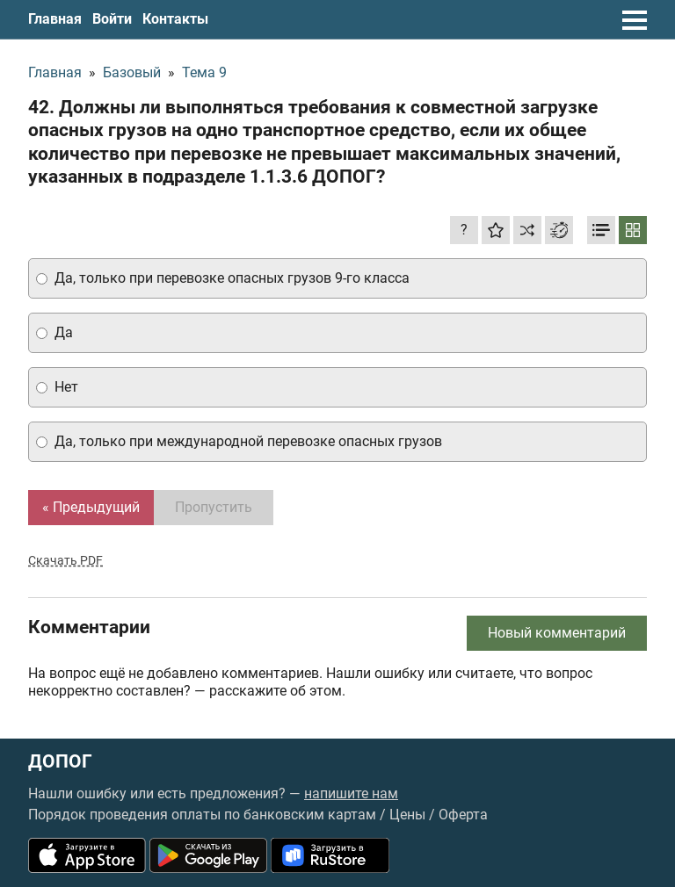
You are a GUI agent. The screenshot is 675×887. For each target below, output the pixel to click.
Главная (55, 19)
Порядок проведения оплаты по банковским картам (202, 814)
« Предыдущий (91, 507)
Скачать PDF (65, 560)
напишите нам (351, 793)
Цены (407, 814)
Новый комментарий (557, 632)
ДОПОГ (60, 762)
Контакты (175, 19)
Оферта (463, 814)
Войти (112, 19)
